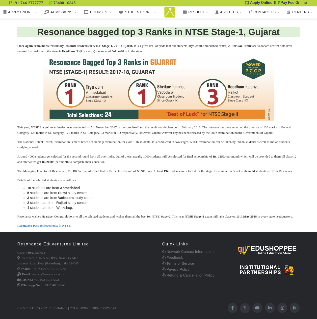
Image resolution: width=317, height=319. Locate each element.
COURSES (95, 12)
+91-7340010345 (54, 285)
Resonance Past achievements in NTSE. (44, 225)
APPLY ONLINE (18, 12)
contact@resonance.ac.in (48, 274)
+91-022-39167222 (46, 279)
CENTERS (298, 12)
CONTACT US (262, 12)
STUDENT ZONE (135, 12)
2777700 (61, 269)
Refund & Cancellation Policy (188, 275)
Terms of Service (178, 263)
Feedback (172, 257)
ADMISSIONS (58, 12)
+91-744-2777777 (28, 3)
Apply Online (258, 2)
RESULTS (193, 12)
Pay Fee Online (292, 2)
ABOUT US (226, 12)
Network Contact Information (187, 251)
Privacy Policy (176, 269)
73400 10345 (64, 3)
